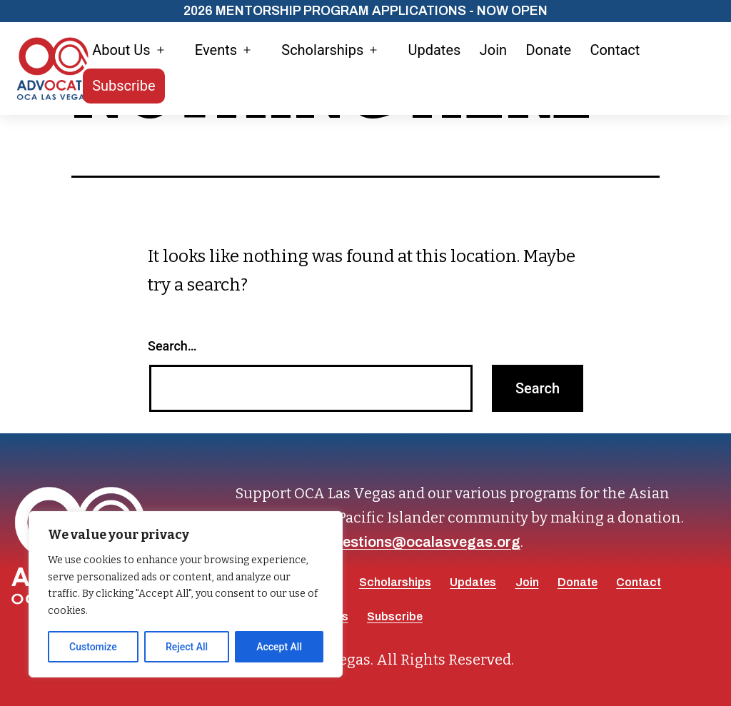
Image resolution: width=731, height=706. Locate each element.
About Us (121, 50)
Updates (434, 50)
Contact (615, 50)
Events (216, 50)
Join (493, 50)
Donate (548, 50)
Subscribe (123, 85)
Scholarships (322, 50)
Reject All (187, 646)
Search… (172, 345)
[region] (186, 594)
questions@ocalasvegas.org (423, 542)
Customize (93, 646)
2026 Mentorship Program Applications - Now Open (365, 11)
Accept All (279, 646)
